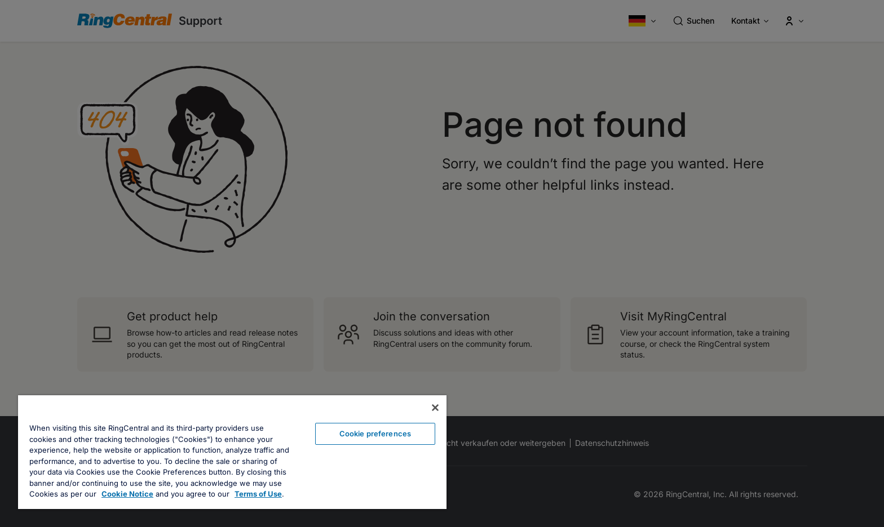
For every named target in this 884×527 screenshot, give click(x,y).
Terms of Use (258, 493)
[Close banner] (435, 407)
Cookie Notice (127, 493)
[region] (232, 452)
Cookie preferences (375, 433)
